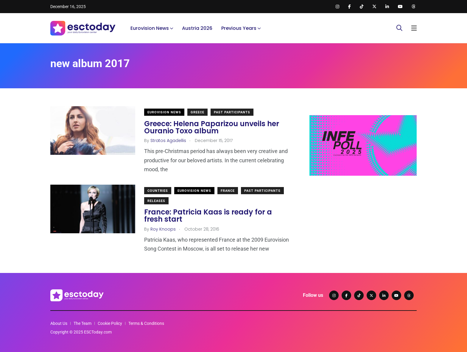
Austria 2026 (197, 28)
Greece (197, 112)
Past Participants (232, 112)
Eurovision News (149, 28)
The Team (82, 323)
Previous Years (238, 28)
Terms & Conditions (146, 323)
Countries (157, 191)
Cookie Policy (110, 323)
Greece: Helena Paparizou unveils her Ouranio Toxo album (211, 127)
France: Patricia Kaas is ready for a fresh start (208, 215)
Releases (156, 201)
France (228, 191)
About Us (58, 323)
